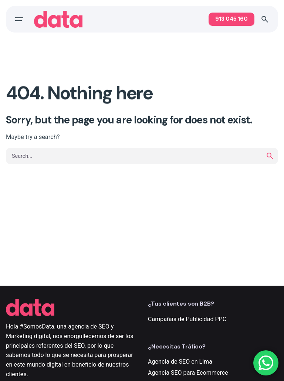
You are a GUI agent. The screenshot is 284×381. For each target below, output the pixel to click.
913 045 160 (231, 19)
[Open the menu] (19, 19)
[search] (270, 156)
